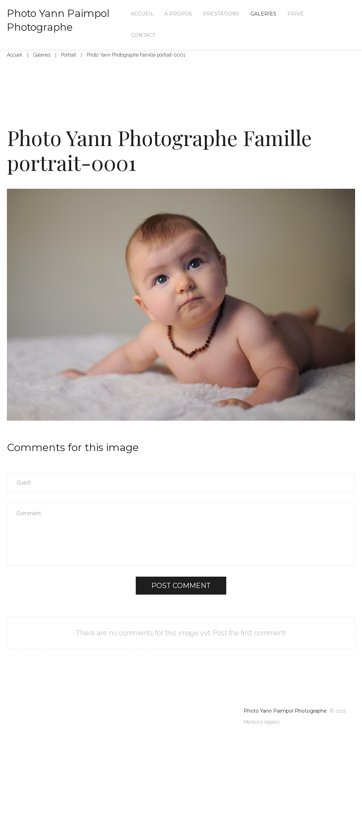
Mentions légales (261, 736)
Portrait (68, 69)
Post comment (181, 600)
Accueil (14, 69)
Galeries (41, 69)
